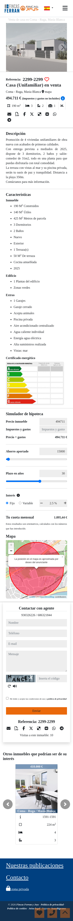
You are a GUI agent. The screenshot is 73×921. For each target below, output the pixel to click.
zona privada (17, 889)
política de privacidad (57, 699)
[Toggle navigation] (65, 8)
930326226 (28, 615)
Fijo (12, 503)
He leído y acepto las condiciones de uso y (38, 699)
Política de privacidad (52, 904)
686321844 (45, 615)
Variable (28, 503)
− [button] (11, 551)
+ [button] (11, 545)
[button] (8, 804)
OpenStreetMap (47, 597)
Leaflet (32, 597)
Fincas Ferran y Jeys (28, 904)
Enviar (36, 710)
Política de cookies (17, 908)
